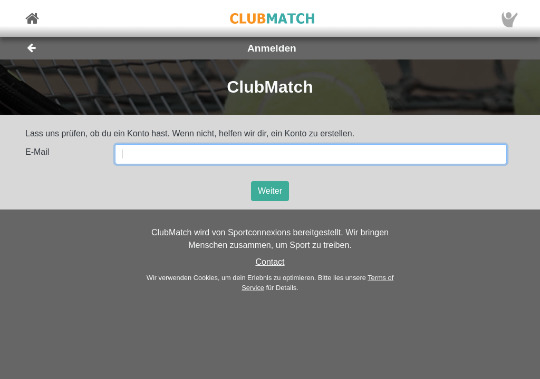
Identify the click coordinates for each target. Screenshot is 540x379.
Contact (269, 261)
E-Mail (37, 151)
